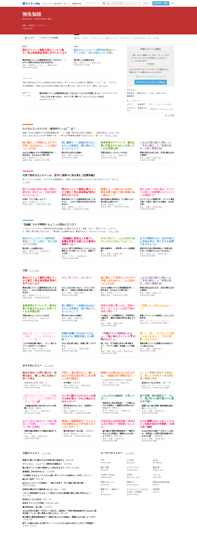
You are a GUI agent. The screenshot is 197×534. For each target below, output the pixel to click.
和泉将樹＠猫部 (52, 503)
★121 (26, 436)
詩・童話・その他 (36, 349)
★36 (141, 158)
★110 (144, 439)
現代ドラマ (84, 63)
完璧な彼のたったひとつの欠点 (114, 152)
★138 (65, 434)
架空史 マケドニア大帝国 (33, 503)
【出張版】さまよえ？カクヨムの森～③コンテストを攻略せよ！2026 (52, 475)
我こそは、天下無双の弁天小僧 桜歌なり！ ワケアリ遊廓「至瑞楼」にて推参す (118, 345)
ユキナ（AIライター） (158, 93)
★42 (63, 256)
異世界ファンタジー (37, 65)
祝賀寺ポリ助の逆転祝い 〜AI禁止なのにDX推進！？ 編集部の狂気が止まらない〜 (119, 405)
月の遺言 (67, 383)
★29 (24, 65)
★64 (141, 207)
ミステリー (111, 155)
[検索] (104, 3)
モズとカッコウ (31, 383)
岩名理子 (130, 93)
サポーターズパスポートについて (150, 77)
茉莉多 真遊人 (34, 408)
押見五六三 (142, 93)
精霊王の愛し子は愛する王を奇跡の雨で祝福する (43, 460)
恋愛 (69, 155)
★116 (103, 205)
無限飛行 (130, 96)
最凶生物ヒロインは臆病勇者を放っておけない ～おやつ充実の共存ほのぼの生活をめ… (79, 201)
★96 (26, 385)
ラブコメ (71, 256)
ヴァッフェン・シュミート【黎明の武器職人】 (42, 464)
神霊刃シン (117, 408)
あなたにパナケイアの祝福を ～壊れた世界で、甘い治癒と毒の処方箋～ (53, 483)
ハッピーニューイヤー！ (113, 380)
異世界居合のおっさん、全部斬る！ (78, 406)
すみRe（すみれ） (30, 526)
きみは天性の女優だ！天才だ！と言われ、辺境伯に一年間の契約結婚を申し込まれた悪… (158, 433)
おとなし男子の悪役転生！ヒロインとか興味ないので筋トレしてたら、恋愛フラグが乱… (79, 250)
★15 (26, 411)
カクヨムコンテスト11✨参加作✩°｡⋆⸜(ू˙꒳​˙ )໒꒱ (48, 128)
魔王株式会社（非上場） (73, 431)
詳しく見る (113, 135)
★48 (102, 351)
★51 (102, 323)
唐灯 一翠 (166, 383)
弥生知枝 (31, 14)
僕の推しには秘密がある (84, 60)
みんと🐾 (152, 408)
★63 (24, 158)
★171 (105, 411)
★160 (144, 411)
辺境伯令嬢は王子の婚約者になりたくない (41, 489)
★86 (75, 63)
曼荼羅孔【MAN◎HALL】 (33, 471)
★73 (104, 383)
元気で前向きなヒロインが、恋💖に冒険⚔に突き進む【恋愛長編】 (59, 175)
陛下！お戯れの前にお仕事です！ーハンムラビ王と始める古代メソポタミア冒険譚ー (58, 523)
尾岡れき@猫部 (72, 468)
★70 (102, 254)
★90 (63, 155)
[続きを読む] (70, 84)
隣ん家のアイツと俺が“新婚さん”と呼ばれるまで (43, 468)
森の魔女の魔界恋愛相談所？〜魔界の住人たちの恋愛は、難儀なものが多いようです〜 (119, 433)
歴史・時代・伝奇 (114, 351)
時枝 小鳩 (118, 436)
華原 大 (43, 383)
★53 (143, 385)
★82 (65, 411)
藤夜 (64, 489)
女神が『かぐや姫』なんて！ (34, 199)
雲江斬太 (67, 408)
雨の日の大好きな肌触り (72, 152)
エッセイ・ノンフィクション (157, 321)
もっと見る (26, 95)
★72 (141, 254)
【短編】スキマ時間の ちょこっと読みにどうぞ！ (49, 224)
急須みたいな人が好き (151, 383)
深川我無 (68, 464)
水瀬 (30, 433)
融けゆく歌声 (28, 479)
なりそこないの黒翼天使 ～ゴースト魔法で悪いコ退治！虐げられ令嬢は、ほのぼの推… (157, 201)
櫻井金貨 (158, 436)
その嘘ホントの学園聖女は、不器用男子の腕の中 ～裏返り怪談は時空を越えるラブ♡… (118, 317)
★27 (63, 293)
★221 (24, 202)
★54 (102, 155)
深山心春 (39, 479)
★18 (24, 349)
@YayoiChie (27, 19)
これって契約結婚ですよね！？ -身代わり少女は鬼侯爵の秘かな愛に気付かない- (56, 493)
